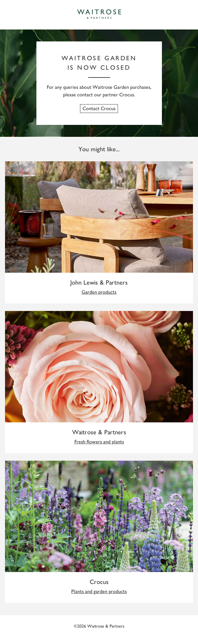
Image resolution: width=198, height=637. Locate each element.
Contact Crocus (99, 108)
